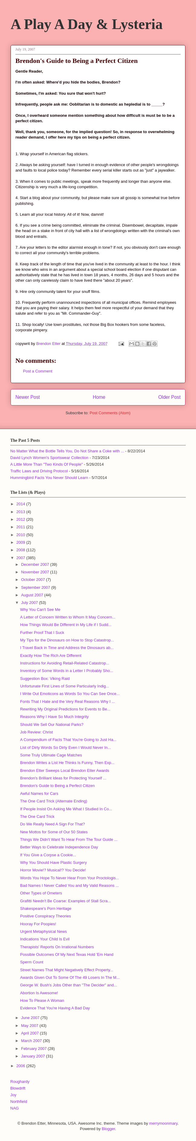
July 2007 (30, 602)
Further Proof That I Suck (42, 632)
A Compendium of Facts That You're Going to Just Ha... (68, 739)
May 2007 (30, 1025)
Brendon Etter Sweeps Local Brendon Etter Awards (64, 770)
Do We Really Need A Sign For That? (52, 824)
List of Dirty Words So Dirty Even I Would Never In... (65, 747)
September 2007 (36, 587)
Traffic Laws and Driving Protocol (39, 471)
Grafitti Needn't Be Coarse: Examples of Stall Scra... (65, 901)
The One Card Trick (37, 816)
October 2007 (33, 579)
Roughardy (20, 1081)
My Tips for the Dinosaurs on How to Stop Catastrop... (67, 640)
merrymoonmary (163, 1123)
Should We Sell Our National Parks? (51, 724)
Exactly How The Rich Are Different (50, 655)
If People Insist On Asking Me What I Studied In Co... (66, 809)
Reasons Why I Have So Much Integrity (54, 716)
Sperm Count (31, 962)
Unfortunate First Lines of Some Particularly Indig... (64, 686)
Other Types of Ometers (41, 893)
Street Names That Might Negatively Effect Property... (66, 970)
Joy (13, 1095)
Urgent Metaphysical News (43, 931)
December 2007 (35, 564)
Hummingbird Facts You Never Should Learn (49, 477)
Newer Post (27, 397)
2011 (21, 527)
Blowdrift (17, 1088)
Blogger (108, 1128)
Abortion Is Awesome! (39, 993)
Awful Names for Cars (39, 793)
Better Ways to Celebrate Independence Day (59, 847)
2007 (21, 558)
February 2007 (34, 1048)
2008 (21, 550)
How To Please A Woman (42, 1000)
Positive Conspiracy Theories (45, 916)
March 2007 (32, 1040)
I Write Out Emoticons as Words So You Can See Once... (69, 693)
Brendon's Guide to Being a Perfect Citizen (57, 785)
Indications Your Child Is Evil (44, 939)
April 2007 (30, 1033)
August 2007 (32, 595)
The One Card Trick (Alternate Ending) (53, 801)
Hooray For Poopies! (38, 924)
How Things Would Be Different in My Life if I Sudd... (65, 624)
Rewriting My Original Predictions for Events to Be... (65, 709)
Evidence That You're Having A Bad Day (55, 1008)
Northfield (18, 1101)
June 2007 (31, 1017)
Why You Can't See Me (40, 609)
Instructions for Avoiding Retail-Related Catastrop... (64, 663)
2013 (21, 512)
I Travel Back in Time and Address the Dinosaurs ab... (66, 647)
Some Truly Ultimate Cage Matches (51, 755)
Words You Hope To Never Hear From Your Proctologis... (69, 878)
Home (99, 397)
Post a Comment (37, 371)
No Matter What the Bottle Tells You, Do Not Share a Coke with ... (67, 451)
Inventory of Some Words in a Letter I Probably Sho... (66, 670)
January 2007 (33, 1056)
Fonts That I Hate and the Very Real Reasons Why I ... (67, 701)
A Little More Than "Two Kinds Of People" (46, 464)
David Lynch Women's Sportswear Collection (49, 457)
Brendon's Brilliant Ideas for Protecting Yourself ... (63, 778)
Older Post (169, 397)
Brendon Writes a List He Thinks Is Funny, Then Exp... (67, 762)
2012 (21, 519)
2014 (21, 504)
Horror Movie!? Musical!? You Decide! (53, 870)
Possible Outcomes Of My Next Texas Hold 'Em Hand (66, 954)
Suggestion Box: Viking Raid (45, 678)
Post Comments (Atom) (110, 413)
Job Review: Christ (36, 732)
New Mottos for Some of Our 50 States (53, 832)
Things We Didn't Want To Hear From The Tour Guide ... (68, 839)
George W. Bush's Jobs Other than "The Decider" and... (68, 985)
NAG (14, 1108)
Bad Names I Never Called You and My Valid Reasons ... (69, 885)
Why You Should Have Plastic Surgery (53, 862)
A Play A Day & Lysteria (87, 24)
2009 (21, 542)
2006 (21, 1066)
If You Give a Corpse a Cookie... (48, 855)
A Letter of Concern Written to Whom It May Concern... (67, 617)
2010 (21, 535)
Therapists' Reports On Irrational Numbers (57, 947)
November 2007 (35, 572)
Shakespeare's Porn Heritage (45, 908)
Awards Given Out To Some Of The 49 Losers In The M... (69, 977)
